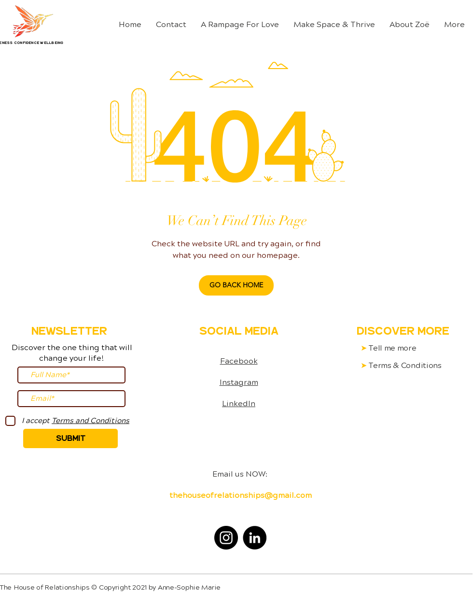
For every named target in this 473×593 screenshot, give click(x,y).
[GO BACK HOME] (236, 285)
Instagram (239, 382)
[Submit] (70, 438)
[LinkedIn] (254, 538)
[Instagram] (226, 538)
